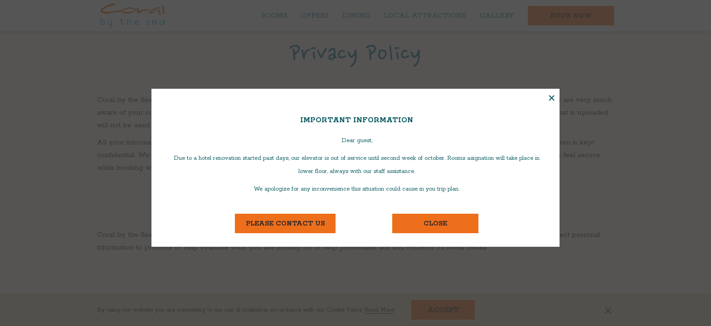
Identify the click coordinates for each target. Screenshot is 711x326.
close (435, 224)
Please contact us (291, 223)
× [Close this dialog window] (551, 98)
